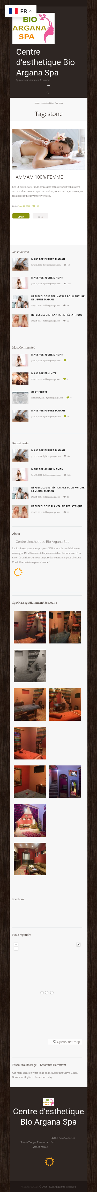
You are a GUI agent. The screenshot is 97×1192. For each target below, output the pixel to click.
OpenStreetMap (68, 1042)
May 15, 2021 (36, 305)
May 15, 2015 (36, 321)
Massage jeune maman (47, 277)
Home (36, 103)
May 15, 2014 (36, 379)
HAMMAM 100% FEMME (37, 177)
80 (37, 206)
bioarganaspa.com (53, 265)
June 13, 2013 (24, 206)
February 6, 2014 (38, 398)
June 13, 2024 (36, 265)
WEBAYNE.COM (30, 1186)
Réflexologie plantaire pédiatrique (57, 315)
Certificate (39, 392)
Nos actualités (47, 103)
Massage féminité (43, 373)
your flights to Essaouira (32, 1077)
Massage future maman (48, 259)
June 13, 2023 (36, 283)
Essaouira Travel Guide (64, 1072)
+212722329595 (66, 1137)
